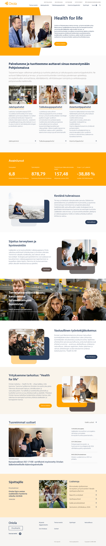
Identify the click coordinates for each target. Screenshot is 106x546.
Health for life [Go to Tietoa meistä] (68, 18)
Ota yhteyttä (15, 528)
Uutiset (56, 529)
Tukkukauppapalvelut (58, 5)
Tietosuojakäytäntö (74, 541)
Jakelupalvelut (44, 5)
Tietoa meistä (33, 5)
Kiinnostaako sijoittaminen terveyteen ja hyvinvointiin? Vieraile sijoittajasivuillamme (81, 488)
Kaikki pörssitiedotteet (77, 503)
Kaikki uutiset (89, 422)
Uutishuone (68, 2)
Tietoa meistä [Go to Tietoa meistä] (60, 44)
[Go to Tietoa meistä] (30, 31)
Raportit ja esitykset (76, 495)
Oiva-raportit (57, 541)
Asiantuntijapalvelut (74, 5)
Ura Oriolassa (59, 2)
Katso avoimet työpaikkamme (20, 309)
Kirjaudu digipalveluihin (93, 2)
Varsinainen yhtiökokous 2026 (79, 507)
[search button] (99, 5)
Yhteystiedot (79, 2)
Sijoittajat (86, 5)
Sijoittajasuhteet (75, 499)
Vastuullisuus (48, 2)
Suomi (94, 5)
